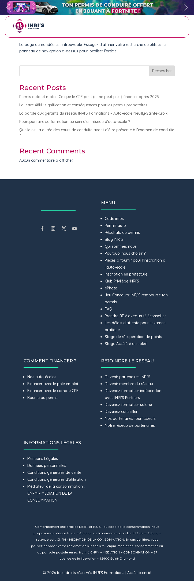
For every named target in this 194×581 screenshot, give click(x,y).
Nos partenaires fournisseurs (130, 418)
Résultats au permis (122, 232)
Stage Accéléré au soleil (126, 343)
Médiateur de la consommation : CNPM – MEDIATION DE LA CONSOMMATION (56, 493)
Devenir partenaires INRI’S (127, 376)
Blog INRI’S (114, 239)
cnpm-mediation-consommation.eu (135, 546)
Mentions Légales (42, 458)
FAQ (108, 309)
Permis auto (115, 225)
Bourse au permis (42, 397)
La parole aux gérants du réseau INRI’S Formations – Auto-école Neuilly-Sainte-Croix (93, 113)
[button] (97, 7)
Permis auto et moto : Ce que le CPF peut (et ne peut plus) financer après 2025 (89, 96)
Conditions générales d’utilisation (56, 479)
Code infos (114, 218)
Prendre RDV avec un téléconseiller (135, 315)
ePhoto (111, 288)
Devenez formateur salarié (128, 404)
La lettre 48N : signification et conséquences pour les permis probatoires (83, 105)
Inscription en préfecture (126, 274)
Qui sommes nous (121, 246)
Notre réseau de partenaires (130, 425)
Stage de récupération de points (133, 336)
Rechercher (162, 70)
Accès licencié (139, 572)
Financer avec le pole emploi (52, 383)
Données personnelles (46, 465)
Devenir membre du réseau (129, 383)
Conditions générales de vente (54, 472)
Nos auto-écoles (41, 376)
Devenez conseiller (121, 411)
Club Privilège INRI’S (122, 281)
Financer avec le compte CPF (53, 390)
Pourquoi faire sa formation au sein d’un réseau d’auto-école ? (74, 121)
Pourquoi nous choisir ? (126, 253)
